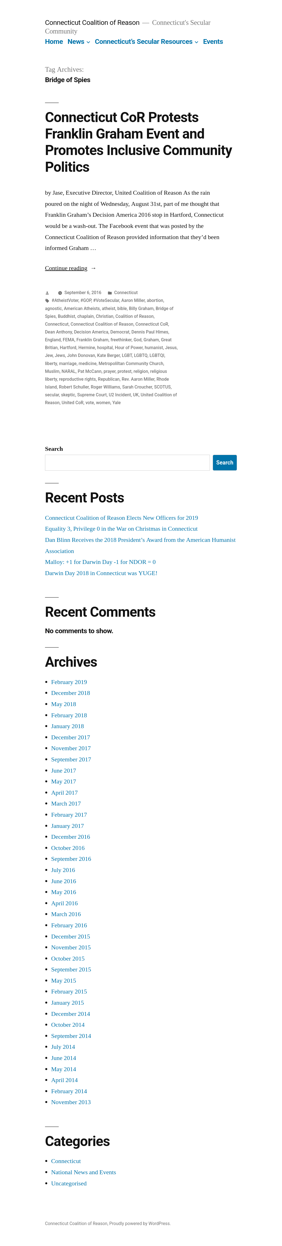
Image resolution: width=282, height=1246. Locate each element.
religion (141, 371)
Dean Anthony (58, 332)
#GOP (85, 300)
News (76, 41)
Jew (49, 355)
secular (52, 394)
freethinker (120, 339)
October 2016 (68, 848)
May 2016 (63, 892)
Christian (104, 316)
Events (213, 41)
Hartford (68, 347)
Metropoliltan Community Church (131, 363)
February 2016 (69, 925)
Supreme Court (91, 394)
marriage (68, 363)
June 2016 (63, 881)
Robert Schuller (74, 387)
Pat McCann (89, 371)
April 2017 (64, 793)
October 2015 (68, 959)
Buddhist (66, 316)
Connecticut (126, 292)
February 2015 (69, 991)
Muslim (52, 371)
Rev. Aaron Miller (138, 379)
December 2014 (70, 1014)
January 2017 (67, 826)
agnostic (53, 308)
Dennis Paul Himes (149, 332)
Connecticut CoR (152, 324)
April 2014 (64, 1080)
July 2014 (63, 1047)
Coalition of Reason (134, 316)
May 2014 (63, 1069)
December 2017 (70, 737)
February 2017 (69, 815)
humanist (154, 347)
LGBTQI (157, 355)
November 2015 (71, 947)
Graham (151, 339)
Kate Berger (108, 355)
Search (54, 449)
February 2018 (69, 715)
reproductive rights (77, 379)
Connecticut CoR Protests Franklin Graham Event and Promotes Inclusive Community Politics (138, 142)
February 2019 (69, 682)
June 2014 (63, 1058)
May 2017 (63, 781)
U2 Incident (120, 394)
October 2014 (68, 1025)
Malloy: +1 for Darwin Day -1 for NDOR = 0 (100, 562)
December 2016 (70, 837)
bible (122, 308)
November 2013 (71, 1102)
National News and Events (83, 1172)
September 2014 (71, 1036)
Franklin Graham (93, 339)
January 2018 (67, 726)
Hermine (87, 347)
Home (54, 41)
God (137, 339)
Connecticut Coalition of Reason (92, 22)
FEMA (69, 339)
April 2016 (64, 903)
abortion (155, 300)
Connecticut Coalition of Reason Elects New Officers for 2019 (121, 518)
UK (136, 394)
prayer (110, 371)
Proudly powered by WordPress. (140, 1223)
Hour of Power (129, 347)
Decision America (91, 332)
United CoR (73, 402)
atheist (108, 308)
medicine (87, 363)
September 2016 (71, 859)
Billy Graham (141, 308)
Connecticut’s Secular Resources (143, 41)
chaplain (85, 316)
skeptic (68, 394)
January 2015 (67, 1003)
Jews (60, 355)
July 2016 (63, 870)
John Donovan (81, 355)
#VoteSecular (106, 300)
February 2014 (69, 1091)
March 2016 (66, 914)
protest (125, 371)
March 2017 (66, 803)
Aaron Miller (133, 300)
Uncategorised (69, 1183)
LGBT (127, 355)
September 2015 (71, 969)
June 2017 (63, 771)
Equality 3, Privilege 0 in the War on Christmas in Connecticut (121, 529)
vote (90, 402)
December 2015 (70, 936)
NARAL (68, 371)
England (53, 339)
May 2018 (63, 704)
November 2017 (71, 748)
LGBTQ (140, 355)
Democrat (119, 332)
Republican (109, 379)
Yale (116, 402)
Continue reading (71, 268)
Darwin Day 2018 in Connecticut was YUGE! (101, 573)
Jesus (171, 347)
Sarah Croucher (137, 387)
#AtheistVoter (65, 300)
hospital (105, 347)
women (103, 402)
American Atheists (82, 308)
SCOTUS (162, 387)
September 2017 (71, 759)
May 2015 (63, 981)
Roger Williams (105, 387)
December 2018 (70, 693)
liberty (51, 363)
